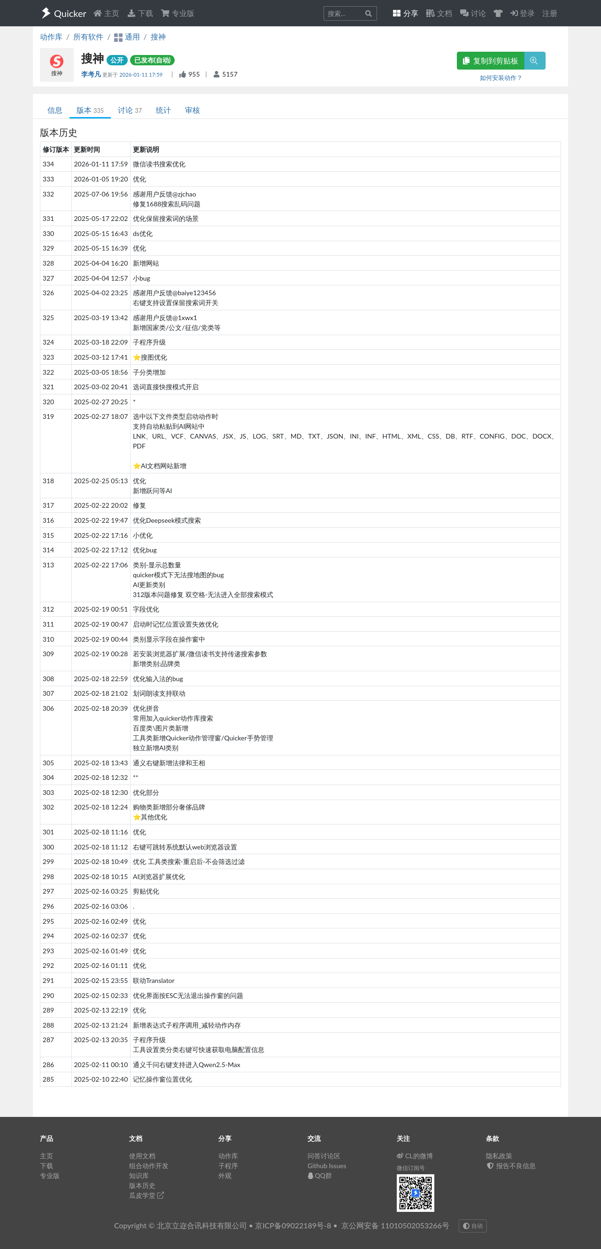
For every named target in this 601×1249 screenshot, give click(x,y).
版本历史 (142, 1185)
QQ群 (320, 1175)
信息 (54, 109)
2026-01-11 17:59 (141, 74)
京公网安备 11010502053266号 (395, 1225)
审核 (192, 109)
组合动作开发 (149, 1166)
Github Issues (327, 1166)
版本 (90, 109)
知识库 (139, 1175)
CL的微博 (415, 1156)
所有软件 (88, 36)
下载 (140, 12)
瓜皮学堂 (146, 1195)
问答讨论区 (324, 1156)
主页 (106, 12)
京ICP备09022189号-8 (293, 1225)
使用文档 (142, 1156)
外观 (224, 1175)
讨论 (130, 109)
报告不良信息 (511, 1166)
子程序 (228, 1166)
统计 (163, 109)
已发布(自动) (152, 60)
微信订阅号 (411, 1167)
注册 (549, 12)
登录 (522, 12)
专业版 (177, 12)
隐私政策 (499, 1156)
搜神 (158, 36)
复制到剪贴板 (490, 60)
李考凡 (91, 74)
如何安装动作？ (501, 77)
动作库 (51, 36)
